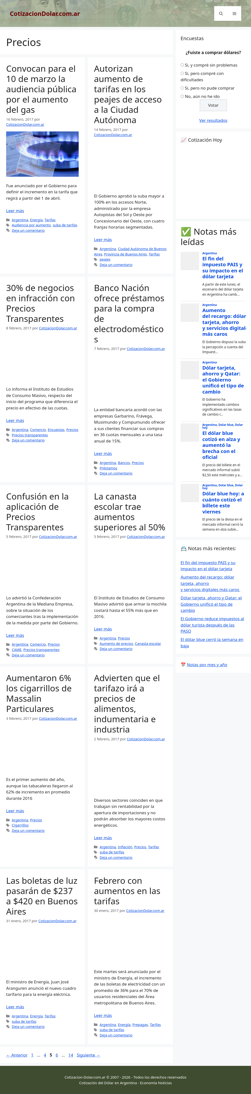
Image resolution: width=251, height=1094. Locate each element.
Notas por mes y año (207, 664)
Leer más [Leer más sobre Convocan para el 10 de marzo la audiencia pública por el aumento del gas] (15, 210)
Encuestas (56, 429)
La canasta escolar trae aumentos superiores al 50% (129, 511)
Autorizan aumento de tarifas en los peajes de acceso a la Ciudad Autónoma (128, 94)
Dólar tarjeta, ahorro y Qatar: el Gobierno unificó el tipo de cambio (223, 380)
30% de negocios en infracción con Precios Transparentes (40, 303)
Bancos (124, 462)
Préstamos (108, 468)
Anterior (16, 1055)
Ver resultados (213, 120)
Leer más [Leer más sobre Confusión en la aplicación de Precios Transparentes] (15, 635)
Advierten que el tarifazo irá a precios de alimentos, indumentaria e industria (127, 703)
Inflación (125, 847)
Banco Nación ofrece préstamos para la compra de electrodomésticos (129, 313)
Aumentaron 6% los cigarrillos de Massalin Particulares (39, 693)
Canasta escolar (148, 643)
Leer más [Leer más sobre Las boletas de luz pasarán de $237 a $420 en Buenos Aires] (15, 1007)
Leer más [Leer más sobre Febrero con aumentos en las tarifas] (103, 1015)
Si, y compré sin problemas (211, 65)
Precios (72, 429)
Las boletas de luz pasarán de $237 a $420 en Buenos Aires (42, 896)
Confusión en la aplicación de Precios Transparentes (37, 511)
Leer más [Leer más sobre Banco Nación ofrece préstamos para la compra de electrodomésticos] (103, 453)
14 (71, 1055)
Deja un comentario (28, 230)
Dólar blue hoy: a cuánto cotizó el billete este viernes (223, 502)
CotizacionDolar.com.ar (45, 13)
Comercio (38, 429)
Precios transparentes (30, 435)
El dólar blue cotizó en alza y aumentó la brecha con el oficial (221, 445)
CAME (16, 649)
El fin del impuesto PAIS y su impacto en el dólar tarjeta (222, 267)
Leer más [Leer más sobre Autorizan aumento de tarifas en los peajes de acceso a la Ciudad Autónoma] (103, 239)
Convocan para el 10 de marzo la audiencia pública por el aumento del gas (41, 89)
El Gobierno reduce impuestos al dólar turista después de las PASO (212, 625)
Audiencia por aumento (31, 225)
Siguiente (88, 1055)
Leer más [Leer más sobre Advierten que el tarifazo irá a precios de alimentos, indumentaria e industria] (103, 837)
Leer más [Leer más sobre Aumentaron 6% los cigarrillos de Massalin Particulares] (15, 811)
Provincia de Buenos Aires (125, 254)
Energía (36, 220)
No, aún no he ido (202, 96)
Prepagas (140, 1024)
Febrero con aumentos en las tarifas (127, 891)
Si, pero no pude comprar (210, 88)
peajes (105, 259)
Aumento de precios (116, 643)
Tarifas (50, 220)
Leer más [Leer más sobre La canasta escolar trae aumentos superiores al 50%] (103, 629)
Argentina (20, 220)
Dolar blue (225, 425)
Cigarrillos (20, 825)
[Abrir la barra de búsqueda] (221, 13)
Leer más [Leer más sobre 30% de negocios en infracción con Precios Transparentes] (15, 420)
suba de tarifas (65, 225)
